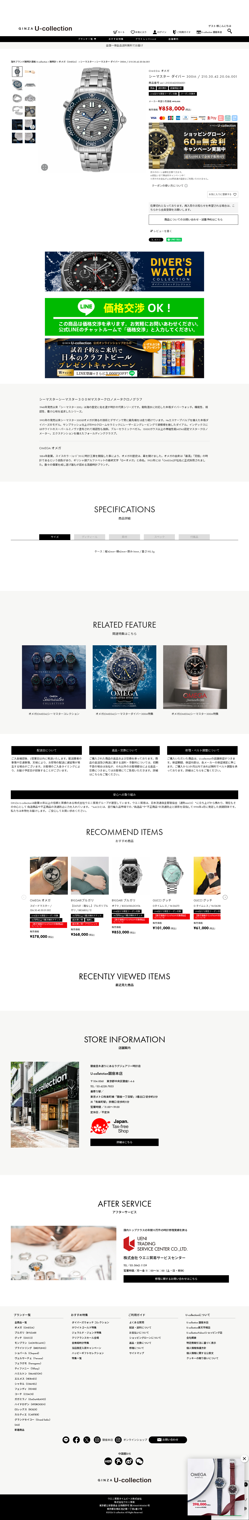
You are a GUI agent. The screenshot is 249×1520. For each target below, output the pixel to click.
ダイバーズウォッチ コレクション (90, 1322)
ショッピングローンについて (145, 1337)
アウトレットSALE (146, 39)
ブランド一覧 (87, 39)
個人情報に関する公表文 (200, 1353)
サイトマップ (136, 1353)
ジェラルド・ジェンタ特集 (86, 1332)
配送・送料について (140, 1327)
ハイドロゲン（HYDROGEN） (31, 1404)
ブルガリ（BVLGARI (25, 1332)
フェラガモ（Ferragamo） (29, 1363)
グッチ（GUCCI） (24, 1337)
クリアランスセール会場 (85, 1337)
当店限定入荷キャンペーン (86, 1348)
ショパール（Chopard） (28, 1353)
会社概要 (191, 1337)
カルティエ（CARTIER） (28, 1414)
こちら (96, 774)
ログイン (161, 32)
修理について (136, 1348)
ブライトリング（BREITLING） (31, 1348)
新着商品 (19, 1430)
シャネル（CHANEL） (26, 1383)
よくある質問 (136, 1322)
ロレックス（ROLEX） (27, 1409)
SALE (17, 1424)
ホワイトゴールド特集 (84, 1327)
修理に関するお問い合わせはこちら (176, 1279)
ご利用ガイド (184, 32)
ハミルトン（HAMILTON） (29, 1373)
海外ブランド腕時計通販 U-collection (29, 61)
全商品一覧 (21, 1322)
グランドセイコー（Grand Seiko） (33, 1419)
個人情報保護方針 (196, 1348)
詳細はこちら (124, 1142)
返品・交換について (140, 1343)
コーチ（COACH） (25, 1394)
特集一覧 (77, 1358)
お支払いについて (139, 1332)
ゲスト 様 (213, 26)
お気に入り (141, 32)
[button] (24, 898)
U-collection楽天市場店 (198, 1327)
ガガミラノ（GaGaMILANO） (31, 1399)
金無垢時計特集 (80, 1343)
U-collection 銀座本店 (211, 32)
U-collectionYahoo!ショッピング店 (204, 1332)
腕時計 (53, 61)
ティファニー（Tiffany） (28, 1368)
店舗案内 (173, 39)
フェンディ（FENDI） (26, 1389)
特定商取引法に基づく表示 (201, 1343)
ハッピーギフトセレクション (88, 1353)
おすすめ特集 (116, 39)
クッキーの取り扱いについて (202, 1358)
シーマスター (87, 61)
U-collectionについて (198, 1315)
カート (121, 32)
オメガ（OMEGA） (68, 61)
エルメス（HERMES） (26, 1378)
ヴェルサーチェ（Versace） (30, 1358)
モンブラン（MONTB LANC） (31, 1343)
